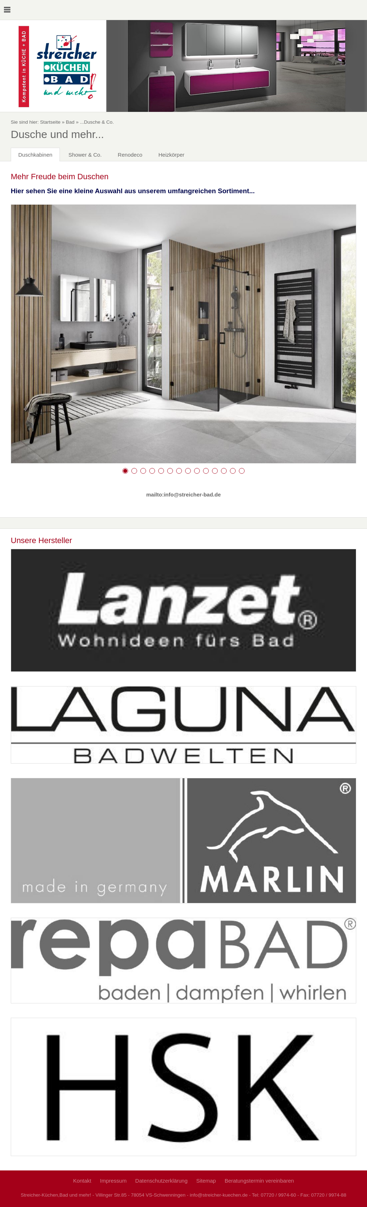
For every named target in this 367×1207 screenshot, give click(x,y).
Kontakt (82, 1181)
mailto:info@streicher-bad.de (183, 494)
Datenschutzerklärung (161, 1181)
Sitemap (206, 1181)
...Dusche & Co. (97, 122)
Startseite (50, 122)
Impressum (113, 1181)
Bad (70, 122)
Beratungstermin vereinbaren (259, 1181)
